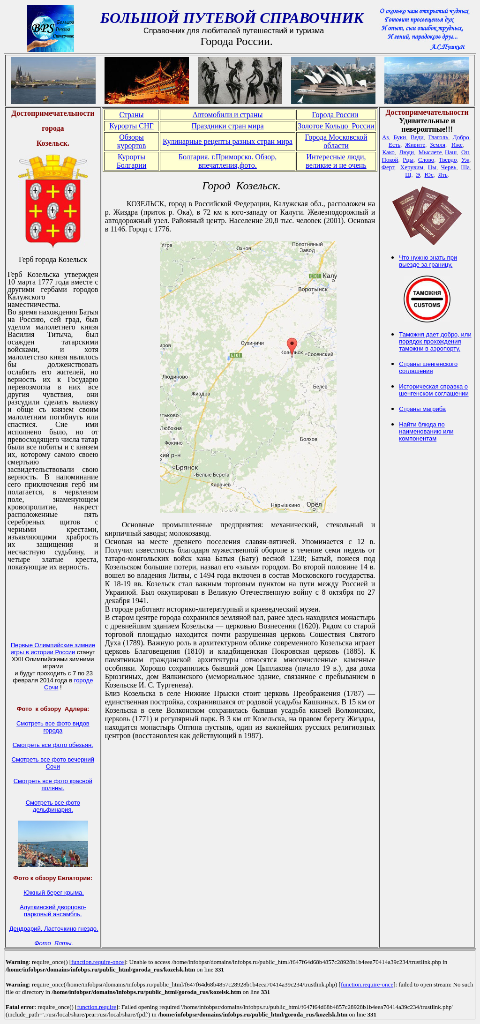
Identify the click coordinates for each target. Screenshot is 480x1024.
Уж (465, 159)
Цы (432, 167)
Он (465, 152)
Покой (390, 159)
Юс (429, 174)
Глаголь (438, 137)
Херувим (411, 167)
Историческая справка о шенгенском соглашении (433, 390)
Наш (451, 152)
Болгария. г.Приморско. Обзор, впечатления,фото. (228, 161)
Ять (442, 174)
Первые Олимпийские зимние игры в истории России (53, 649)
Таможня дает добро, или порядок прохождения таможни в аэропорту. (435, 341)
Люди (406, 152)
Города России (335, 115)
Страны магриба (422, 408)
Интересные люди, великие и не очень (336, 161)
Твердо (448, 159)
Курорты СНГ (131, 126)
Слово (426, 159)
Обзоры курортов (131, 141)
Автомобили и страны (228, 115)
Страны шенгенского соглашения (428, 367)
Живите (415, 144)
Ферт (388, 167)
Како (388, 152)
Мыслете (430, 152)
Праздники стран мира (227, 126)
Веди (417, 137)
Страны (131, 115)
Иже (457, 144)
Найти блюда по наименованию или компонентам (426, 431)
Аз (385, 137)
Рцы (408, 159)
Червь (449, 167)
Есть (394, 144)
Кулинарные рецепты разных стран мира (227, 141)
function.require (96, 1006)
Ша (465, 167)
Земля (437, 144)
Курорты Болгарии (132, 161)
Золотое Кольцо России (336, 126)
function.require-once (97, 961)
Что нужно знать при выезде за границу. (428, 261)
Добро (461, 137)
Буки (399, 137)
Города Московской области (336, 141)
